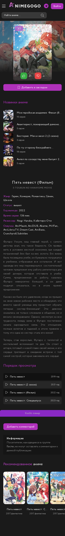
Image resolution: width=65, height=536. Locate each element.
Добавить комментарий (20, 427)
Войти (57, 6)
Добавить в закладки (32, 87)
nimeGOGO (28, 6)
